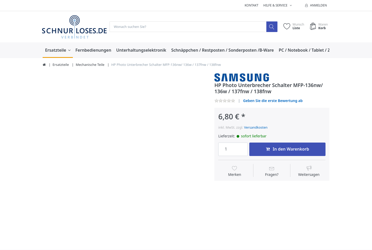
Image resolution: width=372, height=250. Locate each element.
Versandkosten (256, 127)
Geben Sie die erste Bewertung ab (273, 100)
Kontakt (251, 5)
